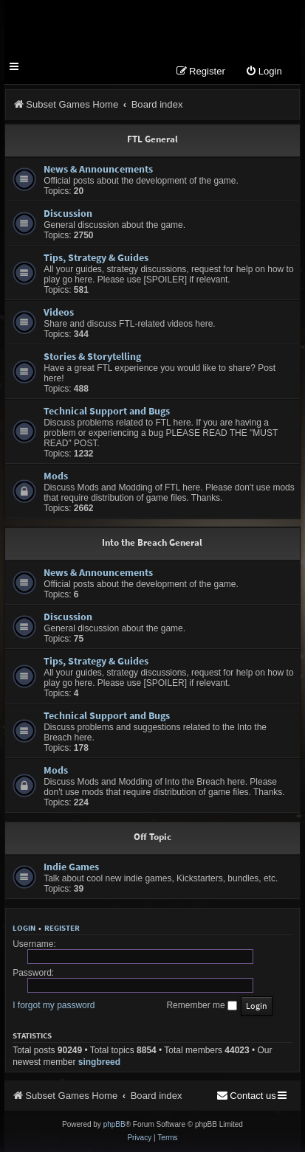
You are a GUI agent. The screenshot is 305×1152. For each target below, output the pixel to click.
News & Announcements (98, 169)
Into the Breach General (152, 542)
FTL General (152, 139)
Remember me (201, 1005)
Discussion (68, 213)
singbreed (99, 1062)
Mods (56, 475)
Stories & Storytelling (92, 356)
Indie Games (71, 866)
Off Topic (152, 836)
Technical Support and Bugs (107, 410)
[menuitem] (263, 72)
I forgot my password (54, 1005)
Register (62, 928)
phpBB (114, 1124)
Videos (59, 312)
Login (24, 928)
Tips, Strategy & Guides (96, 257)
